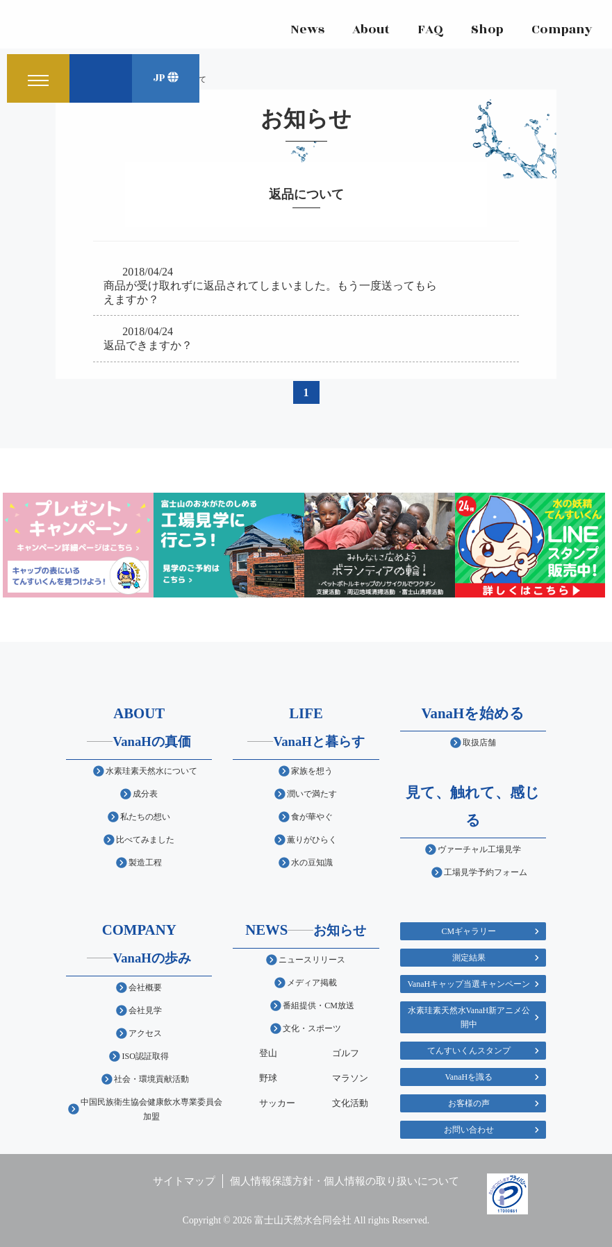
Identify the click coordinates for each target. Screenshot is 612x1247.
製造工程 (145, 862)
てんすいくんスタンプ (469, 1050)
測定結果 (469, 957)
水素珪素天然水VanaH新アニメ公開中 (469, 1017)
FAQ (429, 31)
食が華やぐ (312, 817)
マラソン (350, 1078)
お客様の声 (469, 1103)
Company (560, 31)
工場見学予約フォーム (485, 872)
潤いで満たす (312, 794)
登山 (268, 1053)
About (369, 31)
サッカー (277, 1103)
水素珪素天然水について (151, 771)
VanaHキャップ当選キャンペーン (469, 984)
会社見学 (145, 1010)
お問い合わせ (469, 1130)
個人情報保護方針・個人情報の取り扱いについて (344, 1181)
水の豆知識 (312, 862)
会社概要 (145, 987)
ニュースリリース (312, 960)
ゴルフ (345, 1053)
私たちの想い (145, 817)
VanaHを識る (469, 1077)
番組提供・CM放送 (318, 1005)
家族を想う (312, 771)
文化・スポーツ (312, 1028)
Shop (486, 31)
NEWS (306, 930)
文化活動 (350, 1103)
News (306, 31)
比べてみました (145, 840)
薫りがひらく (312, 840)
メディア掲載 (312, 982)
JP (166, 79)
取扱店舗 (479, 742)
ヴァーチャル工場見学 (479, 849)
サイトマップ (184, 1181)
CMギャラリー (468, 931)
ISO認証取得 (145, 1056)
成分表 (145, 794)
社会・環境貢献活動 (151, 1079)
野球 (268, 1078)
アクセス (145, 1033)
